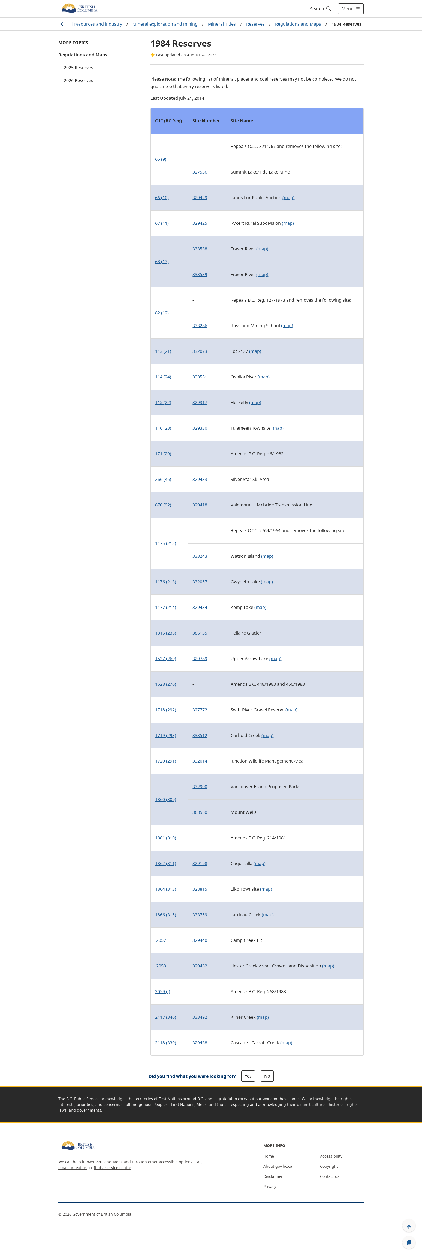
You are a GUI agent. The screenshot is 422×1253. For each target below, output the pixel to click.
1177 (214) (165, 607)
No (267, 1076)
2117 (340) (165, 1017)
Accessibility (331, 1156)
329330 (199, 428)
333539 (199, 274)
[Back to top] (408, 1225)
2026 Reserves (78, 80)
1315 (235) (165, 633)
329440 (199, 940)
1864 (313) (165, 889)
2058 (161, 966)
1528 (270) (165, 684)
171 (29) (163, 454)
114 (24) (163, 377)
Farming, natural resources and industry (80, 24)
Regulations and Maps (298, 24)
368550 (199, 812)
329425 (199, 223)
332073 (199, 351)
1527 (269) (165, 659)
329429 (199, 198)
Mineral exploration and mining (165, 24)
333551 (199, 377)
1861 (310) (165, 838)
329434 (199, 607)
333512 (199, 735)
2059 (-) (162, 991)
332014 (199, 761)
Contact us (329, 1176)
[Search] (321, 8)
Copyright (329, 1166)
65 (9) (160, 159)
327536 (199, 172)
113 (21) (163, 351)
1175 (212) (165, 543)
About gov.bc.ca (277, 1166)
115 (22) (163, 402)
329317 (199, 402)
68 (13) (162, 262)
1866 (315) (165, 915)
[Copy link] (408, 1242)
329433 (199, 479)
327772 (199, 710)
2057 (161, 940)
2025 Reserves (78, 68)
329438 (199, 1043)
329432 (199, 966)
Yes (248, 1076)
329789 (199, 659)
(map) (288, 198)
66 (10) (162, 198)
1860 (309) (165, 799)
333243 (199, 556)
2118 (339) (165, 1043)
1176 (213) (165, 582)
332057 (199, 582)
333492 (199, 1017)
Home (268, 1156)
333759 (199, 915)
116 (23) (163, 428)
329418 (199, 505)
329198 (199, 863)
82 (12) (162, 313)
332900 (199, 787)
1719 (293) (165, 735)
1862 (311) (165, 863)
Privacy (269, 1186)
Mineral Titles (222, 24)
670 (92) (163, 505)
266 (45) (163, 479)
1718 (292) (165, 710)
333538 (199, 249)
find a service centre (112, 1167)
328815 (199, 889)
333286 (199, 326)
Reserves (255, 24)
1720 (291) (165, 761)
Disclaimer (273, 1176)
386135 (199, 633)
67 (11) (162, 223)
